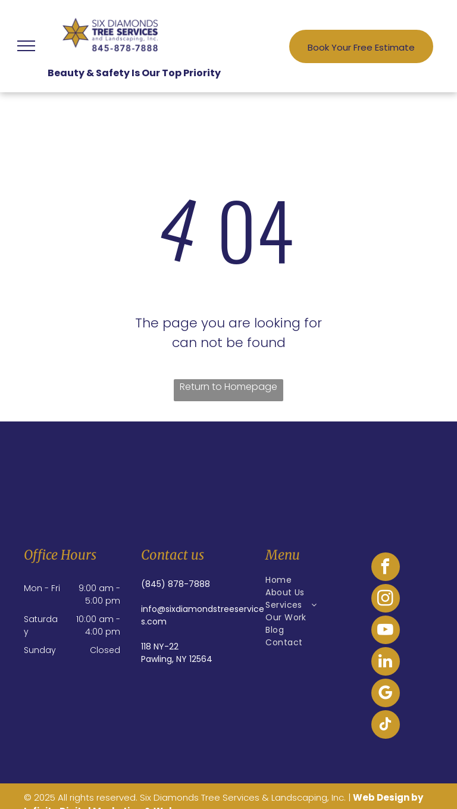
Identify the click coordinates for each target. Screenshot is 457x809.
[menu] (26, 45)
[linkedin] (385, 663)
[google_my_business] (385, 694)
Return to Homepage (228, 386)
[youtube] (385, 631)
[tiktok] (385, 726)
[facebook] (385, 568)
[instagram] (385, 600)
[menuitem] (309, 580)
